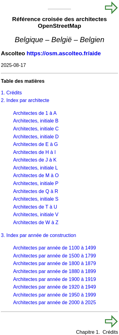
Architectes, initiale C (36, 128)
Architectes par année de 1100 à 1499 (54, 247)
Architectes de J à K (34, 159)
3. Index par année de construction (38, 235)
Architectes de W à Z (36, 222)
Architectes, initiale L (35, 167)
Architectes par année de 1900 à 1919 (54, 279)
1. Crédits (11, 92)
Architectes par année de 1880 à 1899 (54, 271)
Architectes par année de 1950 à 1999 (54, 294)
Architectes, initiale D (36, 136)
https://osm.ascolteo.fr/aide (64, 53)
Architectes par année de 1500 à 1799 (54, 255)
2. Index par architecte (25, 100)
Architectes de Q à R (35, 191)
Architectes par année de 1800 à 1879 (54, 263)
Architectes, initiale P (36, 183)
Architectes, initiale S (36, 199)
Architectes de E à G (35, 144)
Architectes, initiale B (36, 120)
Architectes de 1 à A (34, 113)
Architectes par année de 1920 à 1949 (54, 286)
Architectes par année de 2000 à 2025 (54, 302)
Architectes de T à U (35, 206)
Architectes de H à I (34, 152)
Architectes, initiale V (36, 214)
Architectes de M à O (36, 175)
